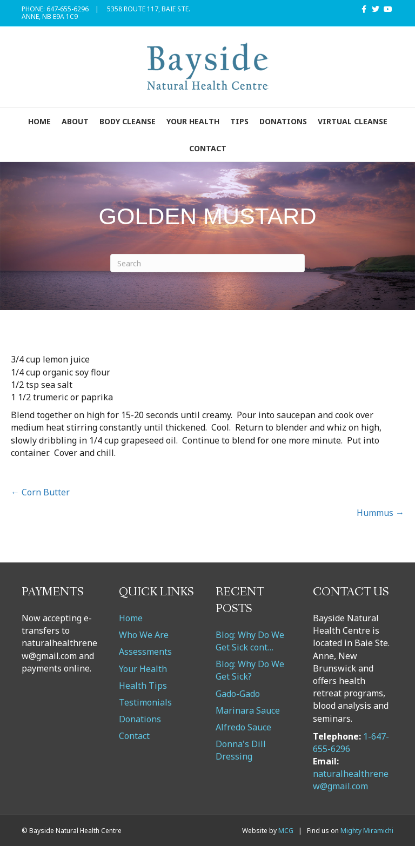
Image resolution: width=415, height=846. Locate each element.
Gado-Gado (238, 694)
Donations (283, 121)
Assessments (145, 651)
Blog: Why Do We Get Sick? (250, 670)
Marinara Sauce (248, 710)
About (75, 121)
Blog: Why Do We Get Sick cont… (250, 641)
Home (39, 121)
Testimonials (145, 702)
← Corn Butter (40, 492)
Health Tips (143, 685)
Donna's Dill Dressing (241, 750)
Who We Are (144, 635)
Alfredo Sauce (243, 727)
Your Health (192, 121)
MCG (285, 830)
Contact (207, 148)
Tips (239, 121)
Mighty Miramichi (366, 830)
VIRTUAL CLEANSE (352, 121)
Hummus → (380, 513)
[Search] (207, 263)
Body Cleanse (127, 121)
